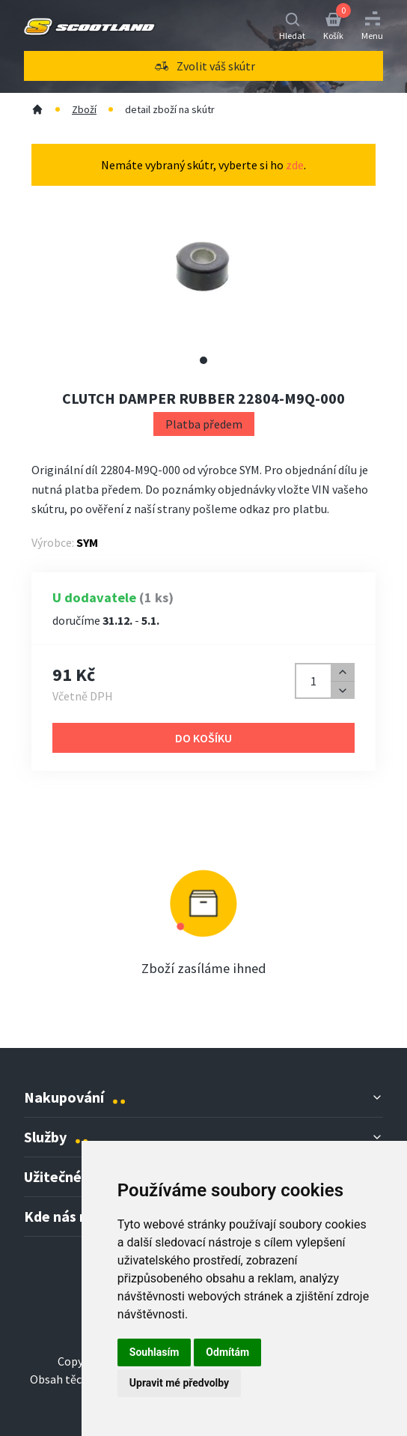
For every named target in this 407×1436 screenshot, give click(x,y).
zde (295, 164)
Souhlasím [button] (154, 1352)
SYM (87, 542)
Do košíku (203, 737)
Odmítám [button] (227, 1352)
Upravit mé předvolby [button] (179, 1383)
